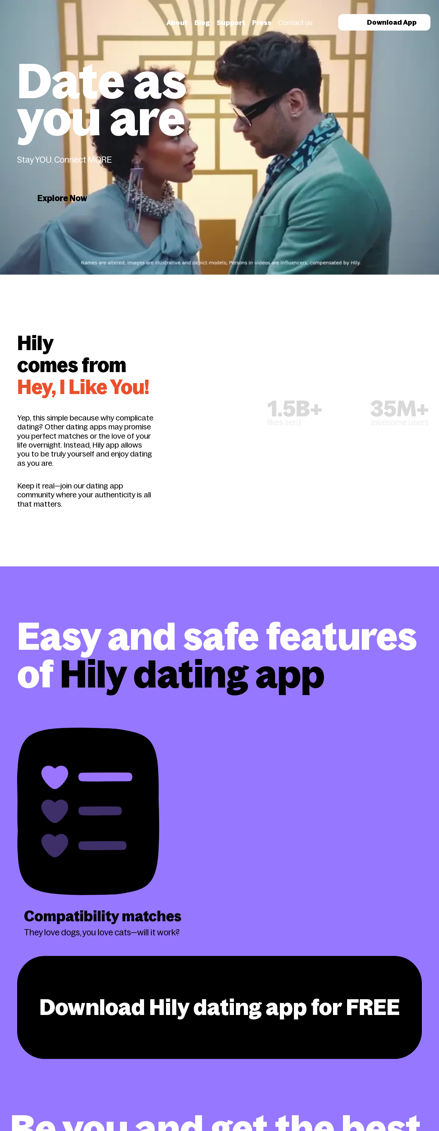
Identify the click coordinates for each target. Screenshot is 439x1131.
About (177, 22)
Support (231, 22)
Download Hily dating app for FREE (219, 1007)
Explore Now (62, 198)
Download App (384, 22)
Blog (202, 22)
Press (261, 22)
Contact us (295, 22)
